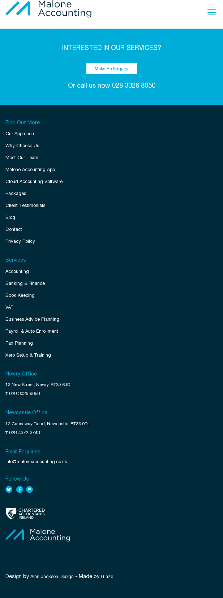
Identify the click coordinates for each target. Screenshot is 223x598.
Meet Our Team (21, 157)
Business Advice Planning (32, 319)
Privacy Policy (20, 241)
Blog (10, 217)
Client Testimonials (25, 205)
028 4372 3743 (24, 432)
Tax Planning (19, 343)
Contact (13, 229)
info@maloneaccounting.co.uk (36, 461)
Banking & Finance (25, 283)
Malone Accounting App (30, 169)
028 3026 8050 (133, 85)
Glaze (107, 576)
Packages (15, 193)
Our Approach (19, 133)
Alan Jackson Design (52, 576)
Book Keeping (20, 295)
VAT (9, 307)
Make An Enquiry (111, 68)
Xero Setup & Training (28, 355)
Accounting (17, 271)
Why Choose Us (22, 145)
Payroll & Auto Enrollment (31, 331)
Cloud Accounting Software (34, 181)
